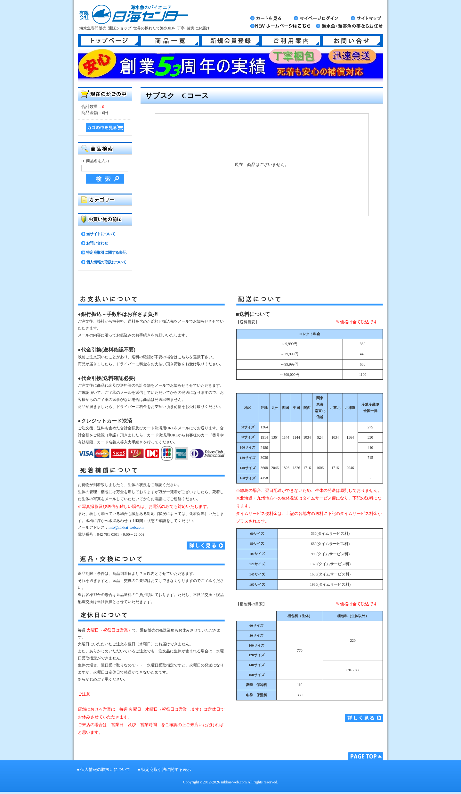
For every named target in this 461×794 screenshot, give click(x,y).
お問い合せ (351, 40)
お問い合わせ (97, 243)
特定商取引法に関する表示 (166, 769)
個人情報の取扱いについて (105, 769)
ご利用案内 (291, 40)
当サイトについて (100, 234)
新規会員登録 (230, 40)
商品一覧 (170, 40)
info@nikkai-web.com (126, 527)
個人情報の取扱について (106, 262)
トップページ (109, 40)
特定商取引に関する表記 (106, 252)
